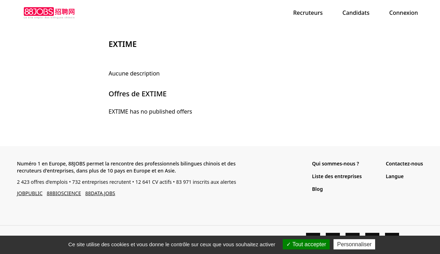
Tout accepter (306, 244)
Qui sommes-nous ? (335, 163)
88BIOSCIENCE (64, 193)
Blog (317, 189)
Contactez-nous (404, 163)
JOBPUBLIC (30, 193)
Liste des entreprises (337, 176)
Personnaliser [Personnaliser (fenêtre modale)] (354, 244)
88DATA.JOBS (100, 193)
